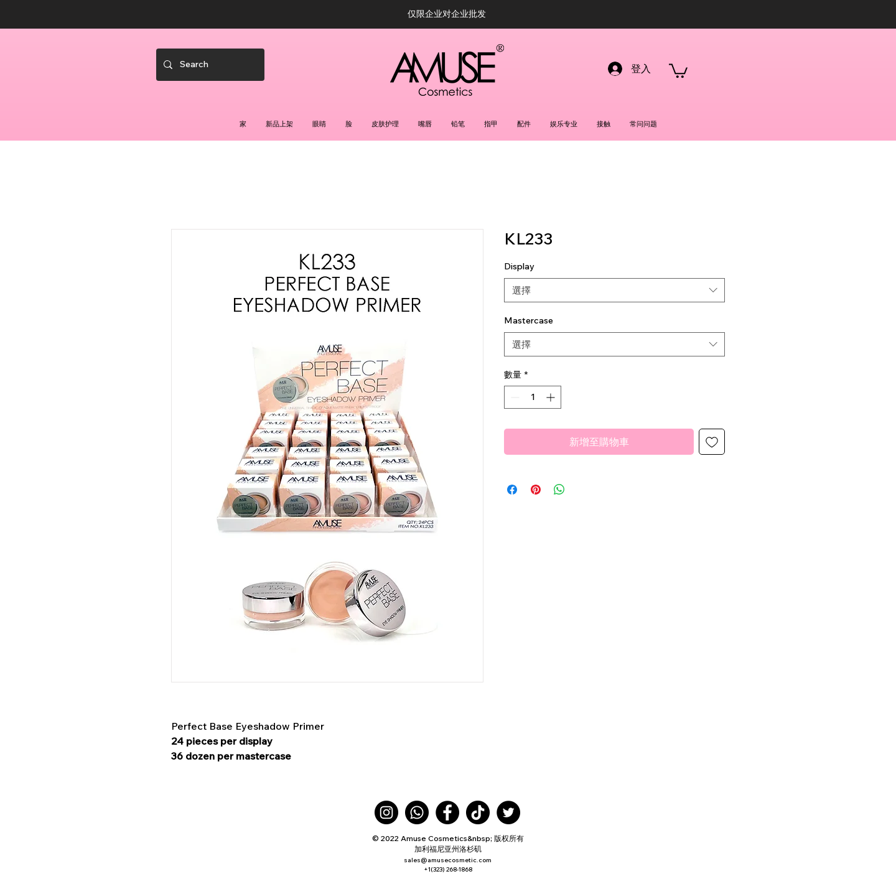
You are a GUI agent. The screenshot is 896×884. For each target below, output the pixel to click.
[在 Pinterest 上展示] (535, 489)
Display (519, 266)
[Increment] (551, 397)
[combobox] (614, 290)
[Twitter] (508, 812)
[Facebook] (447, 812)
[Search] (209, 65)
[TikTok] (478, 812)
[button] (678, 70)
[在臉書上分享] (512, 489)
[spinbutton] (532, 397)
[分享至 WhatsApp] (559, 489)
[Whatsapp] (417, 812)
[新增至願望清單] (712, 442)
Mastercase (528, 320)
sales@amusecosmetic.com (448, 860)
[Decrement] (513, 397)
